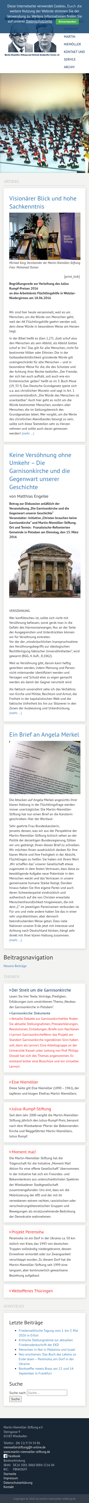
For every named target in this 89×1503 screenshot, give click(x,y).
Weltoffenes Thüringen (32, 1290)
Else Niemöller (44, 1087)
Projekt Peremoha (44, 1253)
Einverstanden (67, 21)
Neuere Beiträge (15, 966)
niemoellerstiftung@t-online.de (25, 1447)
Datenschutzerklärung (18, 1483)
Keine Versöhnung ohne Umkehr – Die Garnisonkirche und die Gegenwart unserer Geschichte (40, 471)
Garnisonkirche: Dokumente (30, 1013)
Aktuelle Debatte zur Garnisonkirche (44, 1023)
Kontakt (9, 1487)
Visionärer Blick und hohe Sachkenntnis (42, 202)
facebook (14, 1456)
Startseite (10, 1474)
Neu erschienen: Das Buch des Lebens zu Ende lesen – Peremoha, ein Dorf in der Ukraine (47, 1359)
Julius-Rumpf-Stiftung (44, 1122)
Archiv (69, 67)
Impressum (11, 1478)
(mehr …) (28, 433)
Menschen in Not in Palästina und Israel (47, 1349)
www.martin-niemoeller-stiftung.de (27, 1452)
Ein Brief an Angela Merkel (44, 734)
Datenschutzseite (39, 21)
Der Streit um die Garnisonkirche (44, 998)
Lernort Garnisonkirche (44, 1050)
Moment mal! (44, 1184)
